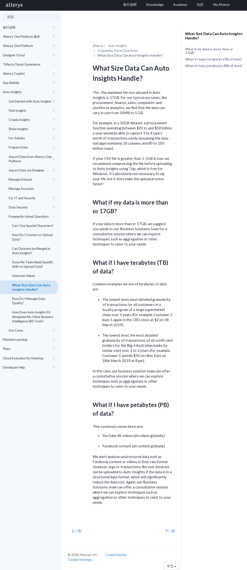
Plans (28, 349)
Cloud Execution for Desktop (28, 358)
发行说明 (28, 27)
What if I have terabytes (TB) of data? (213, 59)
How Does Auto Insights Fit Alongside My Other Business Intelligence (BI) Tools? (32, 316)
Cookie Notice (116, 555)
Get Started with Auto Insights (31, 101)
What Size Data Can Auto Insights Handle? (31, 287)
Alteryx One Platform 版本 (28, 36)
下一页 (170, 531)
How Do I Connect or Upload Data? (32, 237)
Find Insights (31, 110)
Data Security (31, 207)
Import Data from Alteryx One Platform (31, 159)
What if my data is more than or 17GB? (209, 51)
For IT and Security (31, 198)
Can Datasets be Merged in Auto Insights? (31, 251)
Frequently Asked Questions (31, 216)
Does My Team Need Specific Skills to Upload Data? (32, 264)
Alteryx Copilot (28, 73)
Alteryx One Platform (28, 46)
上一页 (76, 531)
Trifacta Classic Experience (28, 64)
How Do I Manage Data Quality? (28, 301)
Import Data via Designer (31, 170)
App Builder (28, 83)
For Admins (31, 138)
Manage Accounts (21, 189)
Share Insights (31, 129)
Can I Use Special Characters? (33, 226)
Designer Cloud (28, 55)
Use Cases (31, 330)
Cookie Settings (80, 559)
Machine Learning (28, 339)
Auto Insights (28, 92)
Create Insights (31, 120)
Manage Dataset (31, 179)
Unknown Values (23, 276)
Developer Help (28, 367)
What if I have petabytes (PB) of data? (213, 66)
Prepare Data (31, 147)
